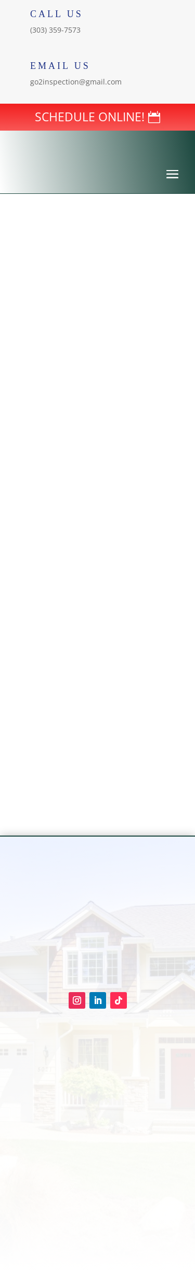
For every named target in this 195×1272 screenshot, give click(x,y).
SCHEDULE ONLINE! (90, 116)
